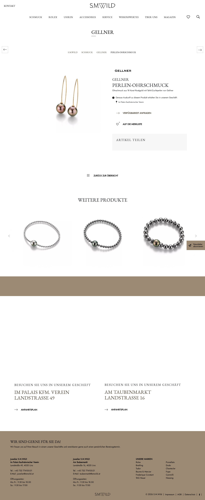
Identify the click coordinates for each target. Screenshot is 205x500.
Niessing (169, 477)
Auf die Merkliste (132, 124)
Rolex (138, 462)
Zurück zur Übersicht (106, 175)
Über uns (151, 17)
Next (196, 236)
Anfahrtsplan (29, 409)
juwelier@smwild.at (25, 473)
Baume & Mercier (143, 471)
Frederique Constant (144, 474)
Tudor (138, 468)
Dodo (168, 465)
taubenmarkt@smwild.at (90, 473)
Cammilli (170, 474)
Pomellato (170, 462)
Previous (9, 236)
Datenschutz (190, 494)
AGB (179, 494)
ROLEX (53, 17)
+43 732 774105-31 (23, 470)
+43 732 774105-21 (86, 470)
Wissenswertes (129, 17)
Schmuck (35, 17)
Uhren (68, 17)
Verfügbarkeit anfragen (137, 113)
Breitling (139, 465)
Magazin (170, 17)
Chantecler (170, 468)
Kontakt (9, 5)
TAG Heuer (140, 477)
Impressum (169, 494)
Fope (168, 471)
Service (107, 17)
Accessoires (87, 17)
